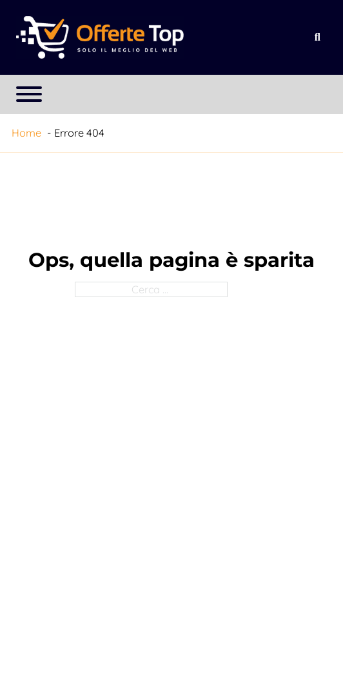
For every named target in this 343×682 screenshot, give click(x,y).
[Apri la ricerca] (317, 37)
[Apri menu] (29, 94)
